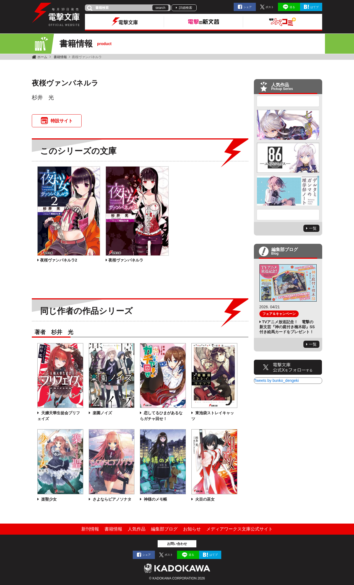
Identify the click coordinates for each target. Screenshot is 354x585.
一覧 (313, 228)
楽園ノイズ (102, 413)
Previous (288, 101)
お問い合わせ (177, 544)
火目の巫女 (204, 499)
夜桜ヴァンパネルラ (125, 260)
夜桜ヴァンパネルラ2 (58, 260)
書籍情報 (60, 57)
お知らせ (192, 529)
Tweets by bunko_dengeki (276, 380)
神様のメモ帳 (155, 499)
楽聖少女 (48, 499)
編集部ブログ (164, 529)
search (160, 8)
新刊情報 (90, 529)
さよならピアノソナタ (111, 499)
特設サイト (62, 120)
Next (288, 214)
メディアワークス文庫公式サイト (239, 529)
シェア (247, 7)
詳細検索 (185, 8)
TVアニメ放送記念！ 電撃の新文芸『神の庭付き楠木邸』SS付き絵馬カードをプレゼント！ (287, 327)
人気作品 (136, 529)
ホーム (42, 57)
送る (292, 7)
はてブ (314, 7)
